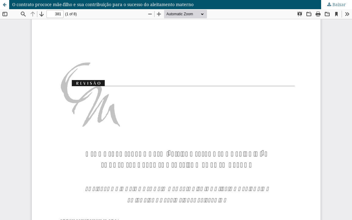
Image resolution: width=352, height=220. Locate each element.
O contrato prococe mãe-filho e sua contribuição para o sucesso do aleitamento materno (103, 4)
